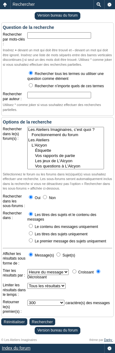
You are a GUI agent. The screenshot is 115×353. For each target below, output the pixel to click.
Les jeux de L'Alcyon (66, 161)
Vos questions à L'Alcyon (66, 166)
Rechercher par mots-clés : (14, 39)
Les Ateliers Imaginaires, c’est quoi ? (66, 129)
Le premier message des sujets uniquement (67, 241)
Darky (108, 340)
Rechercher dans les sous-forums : (14, 201)
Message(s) (42, 255)
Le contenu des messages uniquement (63, 227)
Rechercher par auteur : (12, 96)
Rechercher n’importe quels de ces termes (66, 86)
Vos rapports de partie (66, 156)
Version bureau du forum (57, 15)
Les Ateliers (66, 140)
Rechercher (24, 4)
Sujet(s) (65, 255)
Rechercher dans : (12, 215)
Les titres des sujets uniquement (58, 234)
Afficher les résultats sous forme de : (14, 258)
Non (49, 198)
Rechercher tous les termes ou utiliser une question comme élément (65, 76)
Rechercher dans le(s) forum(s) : (12, 134)
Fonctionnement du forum (66, 135)
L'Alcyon (66, 145)
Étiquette (66, 150)
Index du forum (16, 348)
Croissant (83, 272)
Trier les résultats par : (14, 273)
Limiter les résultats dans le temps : (14, 290)
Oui (34, 198)
